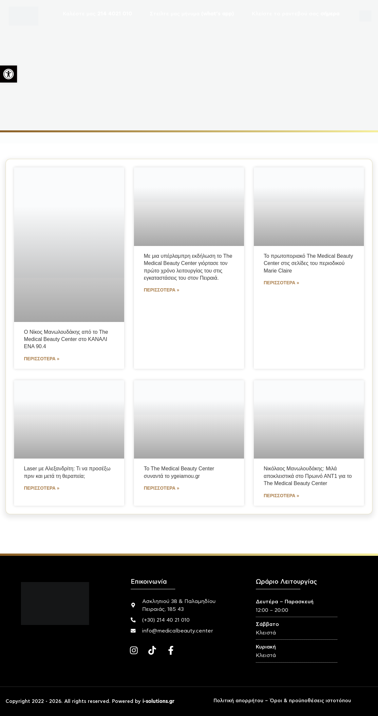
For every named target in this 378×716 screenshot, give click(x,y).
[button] (8, 74)
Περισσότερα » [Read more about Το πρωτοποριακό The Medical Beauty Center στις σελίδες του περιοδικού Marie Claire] (281, 282)
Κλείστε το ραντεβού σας (295, 13)
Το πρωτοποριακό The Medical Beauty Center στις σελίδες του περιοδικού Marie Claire (308, 263)
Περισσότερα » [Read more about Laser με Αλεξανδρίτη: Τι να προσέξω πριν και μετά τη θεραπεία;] (41, 488)
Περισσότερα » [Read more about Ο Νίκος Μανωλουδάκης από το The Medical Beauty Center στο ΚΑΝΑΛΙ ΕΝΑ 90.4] (41, 358)
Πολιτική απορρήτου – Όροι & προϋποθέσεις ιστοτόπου (282, 700)
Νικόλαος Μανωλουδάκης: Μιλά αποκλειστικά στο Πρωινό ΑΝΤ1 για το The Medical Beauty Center (308, 476)
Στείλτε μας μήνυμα (192, 13)
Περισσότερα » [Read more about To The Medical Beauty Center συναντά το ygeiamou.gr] (161, 488)
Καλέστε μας (97, 13)
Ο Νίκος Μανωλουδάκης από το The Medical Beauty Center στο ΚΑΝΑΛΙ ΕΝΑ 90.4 (66, 339)
